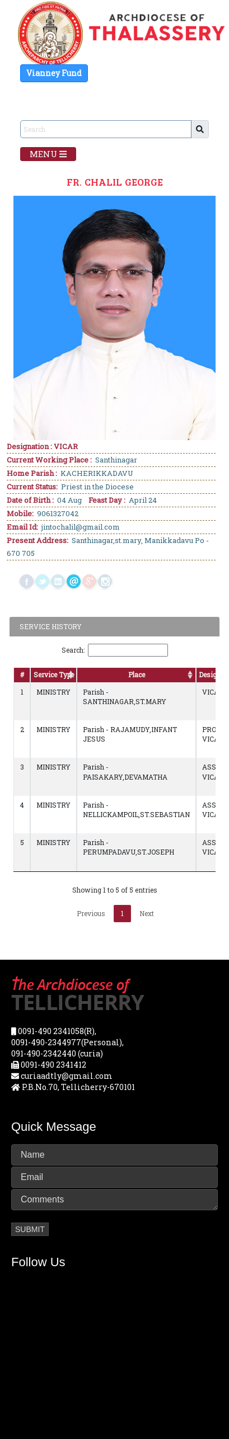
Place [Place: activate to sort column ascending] (136, 674)
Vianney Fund (54, 73)
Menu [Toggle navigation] (48, 153)
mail (74, 581)
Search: (115, 650)
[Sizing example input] (105, 129)
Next (146, 913)
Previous (91, 913)
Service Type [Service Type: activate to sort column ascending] (54, 674)
